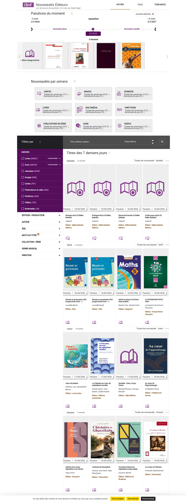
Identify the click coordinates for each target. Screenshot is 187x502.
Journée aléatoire (145, 14)
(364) (46, 190)
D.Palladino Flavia (152, 389)
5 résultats (93, 39)
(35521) (34, 158)
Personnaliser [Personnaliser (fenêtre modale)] (148, 498)
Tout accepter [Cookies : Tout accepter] (118, 498)
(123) (33, 202)
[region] (93, 56)
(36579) (33, 165)
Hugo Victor (70, 473)
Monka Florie (134, 305)
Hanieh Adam (97, 389)
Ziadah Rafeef (103, 392)
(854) (34, 177)
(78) (37, 208)
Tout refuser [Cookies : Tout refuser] (133, 498)
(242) (36, 196)
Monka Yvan (124, 305)
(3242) (37, 171)
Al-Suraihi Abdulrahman (154, 471)
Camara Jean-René (99, 471)
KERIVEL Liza (70, 387)
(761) (33, 183)
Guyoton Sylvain (125, 473)
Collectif (68, 221)
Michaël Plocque (125, 389)
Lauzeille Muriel (71, 305)
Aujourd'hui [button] (93, 19)
